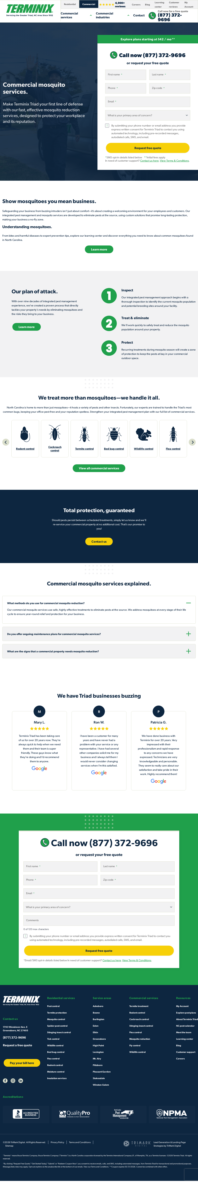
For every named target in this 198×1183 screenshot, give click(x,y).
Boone (96, 1014)
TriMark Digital (174, 1147)
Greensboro (99, 1040)
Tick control (53, 1040)
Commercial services (76, 15)
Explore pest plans (186, 1014)
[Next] (192, 443)
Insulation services (57, 1080)
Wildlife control (55, 1047)
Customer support (185, 1053)
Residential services (61, 1000)
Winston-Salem (101, 1086)
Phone (113, 88)
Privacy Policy (57, 1144)
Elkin (95, 1034)
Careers (136, 4)
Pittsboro (97, 1066)
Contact (139, 15)
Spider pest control (57, 1027)
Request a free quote (17, 1047)
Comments (32, 922)
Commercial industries (112, 15)
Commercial (88, 4)
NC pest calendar (185, 1027)
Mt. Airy (97, 1060)
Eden (95, 1027)
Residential (70, 4)
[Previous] (5, 443)
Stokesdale (99, 1080)
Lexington (98, 1053)
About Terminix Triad (187, 1021)
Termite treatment (138, 1007)
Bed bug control (55, 1053)
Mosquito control (56, 1021)
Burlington (98, 1021)
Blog (147, 4)
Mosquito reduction (139, 1040)
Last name (159, 74)
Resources (183, 1000)
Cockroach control (139, 1021)
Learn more (99, 249)
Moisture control (55, 1073)
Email (112, 101)
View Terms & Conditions (174, 160)
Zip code (158, 88)
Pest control (53, 1007)
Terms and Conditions (80, 1144)
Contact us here (149, 160)
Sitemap (9, 1147)
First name (115, 74)
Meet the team (183, 1034)
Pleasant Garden (102, 1073)
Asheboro (98, 1007)
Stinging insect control (59, 1034)
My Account (182, 1007)
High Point (98, 1047)
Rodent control (55, 1066)
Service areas (102, 1000)
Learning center (184, 1040)
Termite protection (57, 1014)
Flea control (53, 1060)
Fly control (134, 1047)
